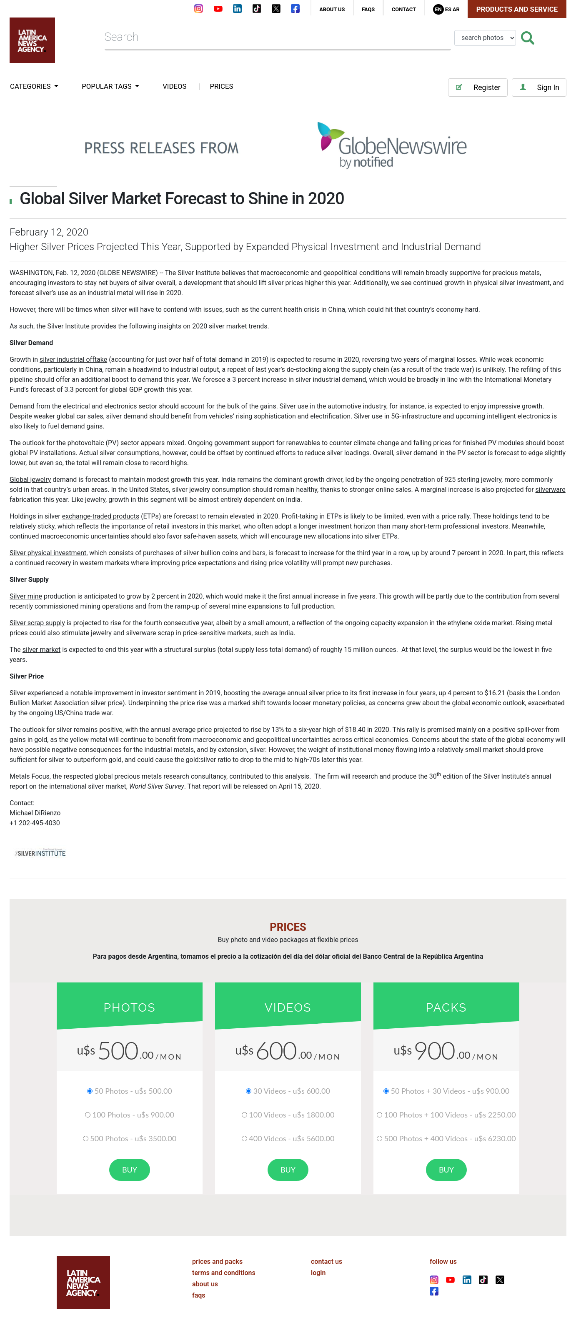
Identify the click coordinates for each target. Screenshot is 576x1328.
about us (332, 9)
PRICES (221, 86)
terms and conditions (223, 1272)
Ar (456, 9)
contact (404, 9)
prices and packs (217, 1261)
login (318, 1272)
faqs (368, 9)
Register (477, 87)
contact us (326, 1261)
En (438, 9)
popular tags (107, 86)
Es (448, 9)
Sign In (539, 87)
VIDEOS (174, 86)
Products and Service (517, 9)
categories (31, 86)
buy (129, 1169)
